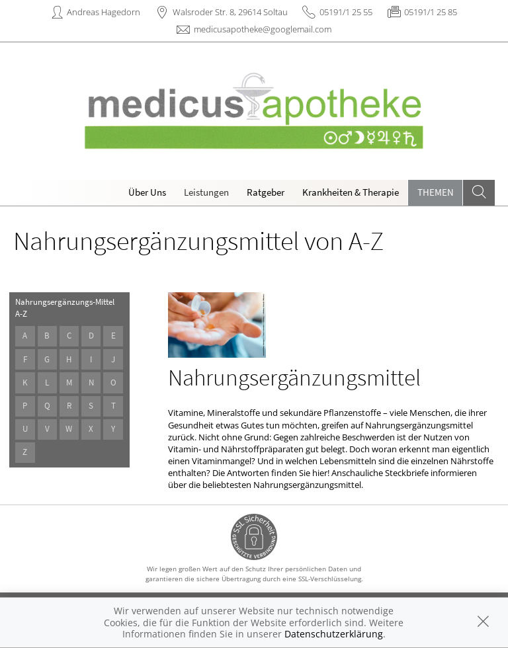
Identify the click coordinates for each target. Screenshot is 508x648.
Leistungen (206, 192)
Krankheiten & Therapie (350, 192)
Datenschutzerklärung (333, 634)
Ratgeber (265, 192)
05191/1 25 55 (345, 12)
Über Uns (147, 192)
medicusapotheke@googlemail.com (262, 29)
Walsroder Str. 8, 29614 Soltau (230, 12)
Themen (435, 192)
